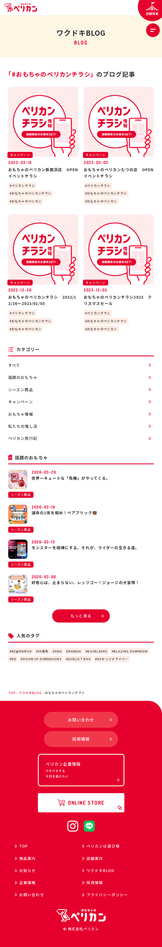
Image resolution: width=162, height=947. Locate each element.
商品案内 (25, 858)
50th (58, 651)
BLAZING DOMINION (131, 651)
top (12, 692)
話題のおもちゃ (79, 377)
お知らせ (25, 870)
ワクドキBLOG (30, 692)
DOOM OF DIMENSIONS (42, 659)
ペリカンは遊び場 (101, 846)
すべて (79, 365)
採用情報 (92, 882)
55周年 (43, 651)
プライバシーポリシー (105, 894)
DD (14, 659)
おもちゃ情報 (79, 414)
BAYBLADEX (97, 651)
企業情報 (25, 882)
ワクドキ (98, 870)
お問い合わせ (29, 894)
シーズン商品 (79, 389)
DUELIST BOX (79, 659)
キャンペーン (79, 401)
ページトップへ (148, 679)
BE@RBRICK (22, 651)
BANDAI (75, 651)
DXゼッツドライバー (112, 659)
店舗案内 (92, 858)
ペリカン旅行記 (79, 438)
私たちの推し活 (79, 426)
